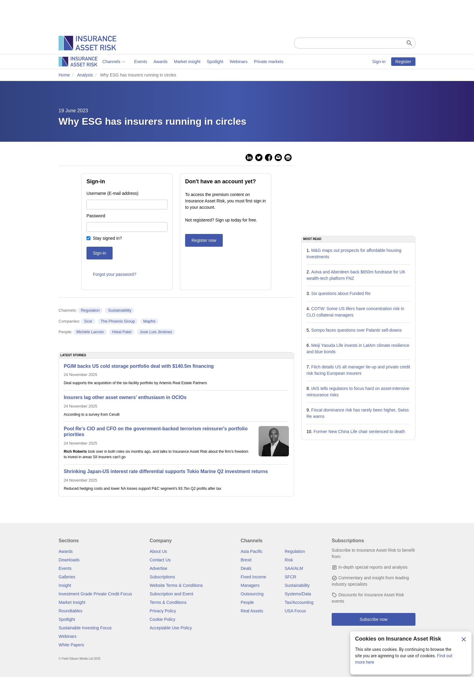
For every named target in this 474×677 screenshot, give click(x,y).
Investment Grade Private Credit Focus (95, 593)
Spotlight (171, 61)
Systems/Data (298, 593)
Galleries (67, 576)
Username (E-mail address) (112, 193)
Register (403, 61)
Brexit (246, 559)
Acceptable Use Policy (171, 627)
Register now (203, 240)
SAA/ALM (294, 568)
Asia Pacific (251, 551)
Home (64, 75)
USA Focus (295, 610)
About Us (158, 551)
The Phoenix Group (118, 321)
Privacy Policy (163, 610)
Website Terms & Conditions (176, 585)
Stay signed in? (107, 238)
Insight (65, 585)
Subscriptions (162, 576)
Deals (246, 568)
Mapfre (149, 321)
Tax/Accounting (299, 602)
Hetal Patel (122, 332)
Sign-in (379, 61)
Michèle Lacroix (90, 332)
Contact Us (160, 559)
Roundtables (71, 610)
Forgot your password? (114, 274)
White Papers (71, 644)
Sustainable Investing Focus (85, 627)
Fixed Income (253, 576)
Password (95, 216)
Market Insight (72, 602)
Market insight (143, 61)
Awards (117, 61)
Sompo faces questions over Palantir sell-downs (356, 330)
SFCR (290, 576)
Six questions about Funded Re (341, 293)
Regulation (90, 310)
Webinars (195, 61)
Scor (88, 321)
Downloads (69, 559)
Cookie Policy (162, 619)
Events (96, 61)
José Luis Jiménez (156, 332)
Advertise (158, 568)
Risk (289, 559)
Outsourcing (252, 593)
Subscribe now (374, 619)
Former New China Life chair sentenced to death (359, 431)
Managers (250, 585)
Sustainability (119, 310)
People (247, 602)
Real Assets (252, 610)
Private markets (224, 61)
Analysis (85, 75)
